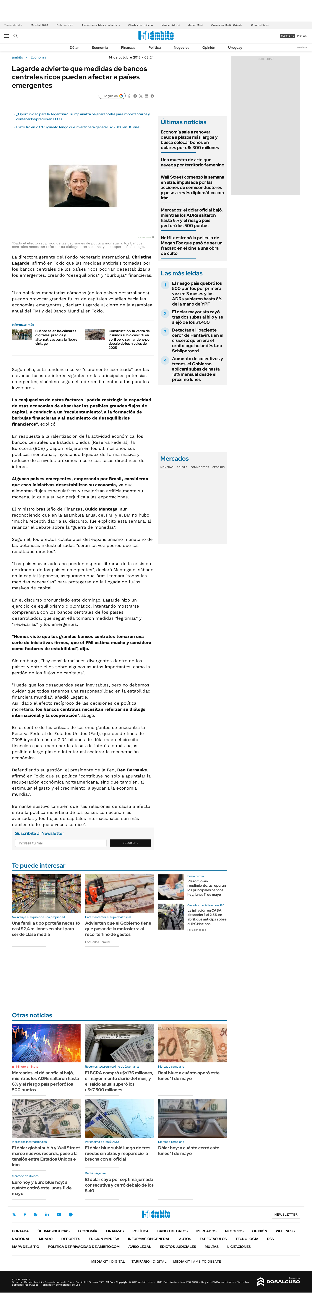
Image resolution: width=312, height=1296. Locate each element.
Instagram (35, 1214)
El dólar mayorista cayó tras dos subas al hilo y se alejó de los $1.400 (197, 317)
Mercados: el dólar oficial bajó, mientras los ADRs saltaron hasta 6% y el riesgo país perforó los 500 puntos (192, 217)
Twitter (14, 1214)
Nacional (21, 1239)
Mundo (46, 1239)
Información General (149, 1239)
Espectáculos (213, 1239)
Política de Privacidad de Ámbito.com (84, 1246)
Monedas (167, 467)
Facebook (25, 1214)
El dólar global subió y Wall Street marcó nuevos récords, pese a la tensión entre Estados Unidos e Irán (46, 1156)
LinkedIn (47, 1214)
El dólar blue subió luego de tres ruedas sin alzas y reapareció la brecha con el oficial (117, 1153)
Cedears (218, 467)
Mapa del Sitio (25, 1246)
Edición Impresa (104, 1239)
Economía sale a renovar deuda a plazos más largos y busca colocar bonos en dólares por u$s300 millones (190, 139)
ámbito (17, 57)
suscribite (287, 36)
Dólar (74, 47)
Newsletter (302, 47)
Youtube (59, 1214)
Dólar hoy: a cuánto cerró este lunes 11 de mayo (188, 1150)
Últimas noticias (53, 1231)
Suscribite (130, 842)
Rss (270, 1239)
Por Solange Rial (196, 930)
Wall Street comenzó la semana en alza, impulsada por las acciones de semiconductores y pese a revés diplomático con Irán (192, 187)
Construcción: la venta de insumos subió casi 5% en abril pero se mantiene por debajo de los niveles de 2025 (130, 339)
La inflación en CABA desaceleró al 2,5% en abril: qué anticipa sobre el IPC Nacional (206, 917)
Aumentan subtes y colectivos (101, 25)
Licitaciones (239, 1246)
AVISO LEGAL (139, 1246)
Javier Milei (195, 25)
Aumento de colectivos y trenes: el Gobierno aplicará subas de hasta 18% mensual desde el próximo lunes (197, 369)
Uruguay (235, 47)
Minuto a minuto (27, 1066)
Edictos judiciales (178, 1246)
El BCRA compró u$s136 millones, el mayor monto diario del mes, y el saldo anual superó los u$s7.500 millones (119, 1081)
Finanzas (128, 47)
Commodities (199, 467)
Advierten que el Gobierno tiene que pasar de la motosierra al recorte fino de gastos (118, 928)
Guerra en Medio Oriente (226, 25)
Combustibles (259, 25)
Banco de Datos (172, 1231)
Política (154, 47)
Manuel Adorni (170, 25)
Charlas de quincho (140, 25)
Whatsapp (71, 1214)
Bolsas (182, 467)
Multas (212, 1246)
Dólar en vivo (65, 25)
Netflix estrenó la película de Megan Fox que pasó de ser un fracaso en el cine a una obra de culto (192, 245)
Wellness (285, 1231)
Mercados (206, 1231)
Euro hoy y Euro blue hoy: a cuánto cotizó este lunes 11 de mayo (42, 1187)
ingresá (302, 36)
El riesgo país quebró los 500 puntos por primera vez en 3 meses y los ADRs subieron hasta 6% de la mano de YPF (197, 293)
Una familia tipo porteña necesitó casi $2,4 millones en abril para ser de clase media (46, 928)
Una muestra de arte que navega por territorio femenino (192, 162)
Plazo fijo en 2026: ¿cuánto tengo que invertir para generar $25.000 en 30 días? (78, 127)
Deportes (70, 1239)
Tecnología (247, 1239)
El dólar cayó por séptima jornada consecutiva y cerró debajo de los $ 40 (119, 1185)
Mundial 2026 (39, 25)
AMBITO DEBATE (197, 1261)
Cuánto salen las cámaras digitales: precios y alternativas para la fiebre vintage (56, 337)
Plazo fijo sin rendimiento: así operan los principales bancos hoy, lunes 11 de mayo (206, 888)
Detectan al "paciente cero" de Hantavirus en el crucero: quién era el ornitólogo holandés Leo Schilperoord (197, 340)
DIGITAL (108, 1261)
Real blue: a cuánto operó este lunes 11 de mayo (189, 1075)
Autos (185, 1239)
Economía (100, 47)
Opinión (208, 47)
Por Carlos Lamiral (97, 942)
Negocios (181, 47)
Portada (20, 1231)
